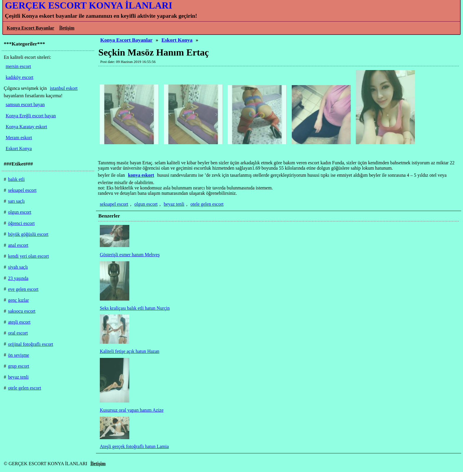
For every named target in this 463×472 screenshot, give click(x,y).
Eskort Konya (177, 40)
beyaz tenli (174, 204)
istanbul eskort (64, 88)
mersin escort (18, 66)
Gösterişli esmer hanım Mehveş (130, 254)
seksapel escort (114, 204)
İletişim (66, 27)
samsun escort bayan (25, 104)
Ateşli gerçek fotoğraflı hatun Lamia (134, 446)
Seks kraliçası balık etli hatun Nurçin (135, 308)
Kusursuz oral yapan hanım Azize (132, 410)
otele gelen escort (207, 204)
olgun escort (146, 204)
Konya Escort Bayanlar (30, 27)
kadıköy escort (19, 77)
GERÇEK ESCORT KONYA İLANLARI (88, 5)
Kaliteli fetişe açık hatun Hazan (129, 351)
